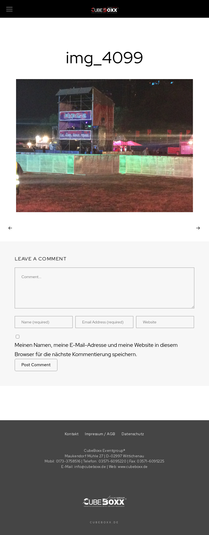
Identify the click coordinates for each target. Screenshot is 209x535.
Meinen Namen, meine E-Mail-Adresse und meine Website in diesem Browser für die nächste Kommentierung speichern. (96, 349)
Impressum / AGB (100, 434)
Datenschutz (133, 434)
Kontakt (72, 434)
